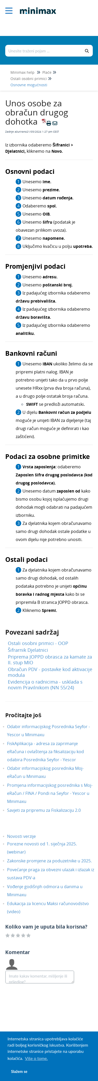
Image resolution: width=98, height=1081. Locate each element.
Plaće (46, 72)
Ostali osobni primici (28, 78)
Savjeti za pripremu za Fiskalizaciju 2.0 (48, 810)
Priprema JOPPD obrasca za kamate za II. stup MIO (50, 660)
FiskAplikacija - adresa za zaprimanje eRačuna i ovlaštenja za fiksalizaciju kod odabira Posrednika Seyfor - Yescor (45, 752)
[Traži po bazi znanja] (43, 51)
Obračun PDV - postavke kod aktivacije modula (50, 672)
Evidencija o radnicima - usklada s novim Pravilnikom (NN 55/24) (45, 685)
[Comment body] (39, 977)
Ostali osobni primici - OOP (38, 643)
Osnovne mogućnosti (28, 84)
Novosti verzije (25, 836)
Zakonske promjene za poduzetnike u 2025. (53, 861)
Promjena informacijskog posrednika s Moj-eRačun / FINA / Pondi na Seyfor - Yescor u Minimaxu (50, 793)
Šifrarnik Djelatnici (28, 650)
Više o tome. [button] (36, 1058)
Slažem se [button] (19, 1071)
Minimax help (22, 72)
